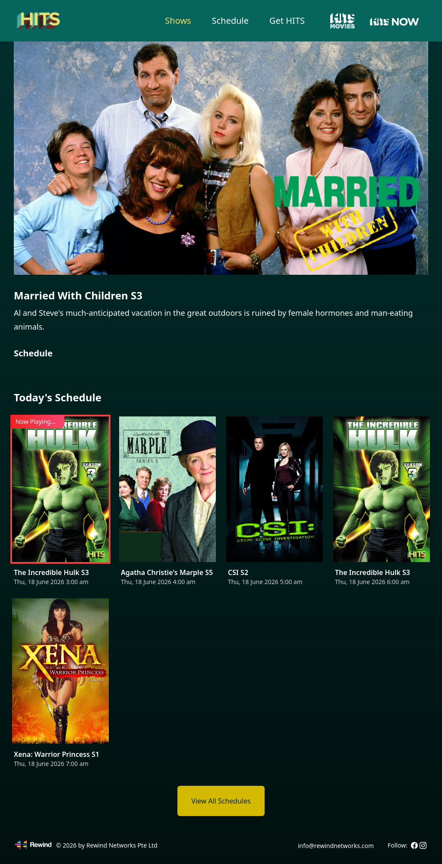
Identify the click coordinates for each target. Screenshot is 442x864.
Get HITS (287, 20)
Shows (178, 20)
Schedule (230, 20)
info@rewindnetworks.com (336, 846)
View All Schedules (221, 801)
